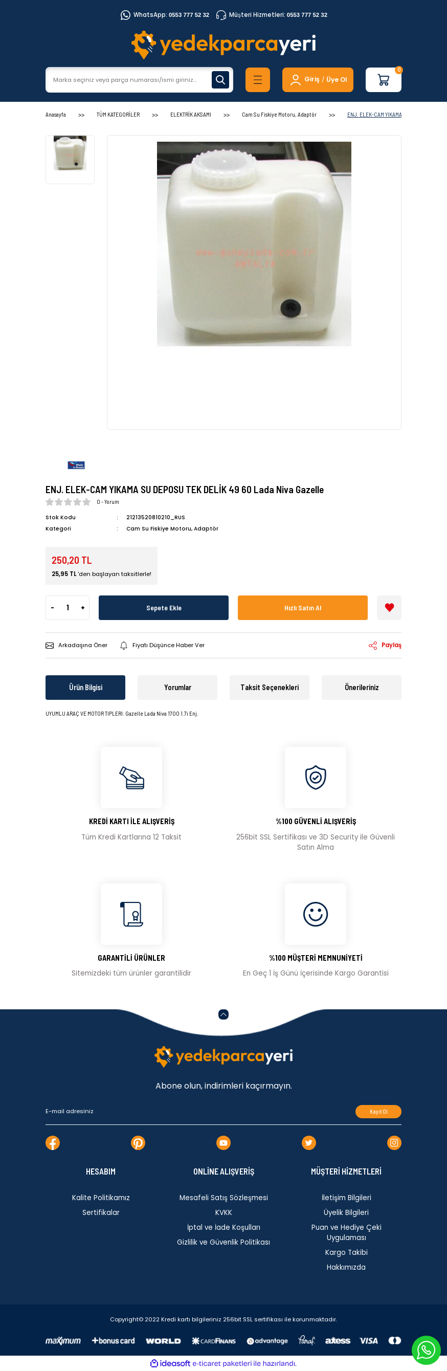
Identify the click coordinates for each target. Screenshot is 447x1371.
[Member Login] (304, 80)
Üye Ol (336, 79)
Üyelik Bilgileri (346, 1213)
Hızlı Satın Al (302, 607)
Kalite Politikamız (101, 1198)
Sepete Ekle (164, 607)
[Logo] (223, 45)
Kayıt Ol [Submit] (379, 1112)
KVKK (223, 1213)
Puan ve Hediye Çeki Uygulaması (346, 1233)
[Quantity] (67, 608)
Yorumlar (177, 687)
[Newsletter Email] (223, 1111)
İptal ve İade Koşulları (223, 1227)
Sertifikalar (101, 1213)
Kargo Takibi (346, 1252)
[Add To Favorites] (389, 607)
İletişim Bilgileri (346, 1198)
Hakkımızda (346, 1267)
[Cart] (383, 80)
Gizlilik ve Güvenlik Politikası (223, 1242)
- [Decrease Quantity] (52, 607)
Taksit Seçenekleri (269, 687)
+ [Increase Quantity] (83, 607)
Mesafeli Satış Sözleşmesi (224, 1198)
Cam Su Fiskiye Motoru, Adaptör (172, 529)
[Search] (139, 80)
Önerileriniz (362, 687)
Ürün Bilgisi (85, 687)
